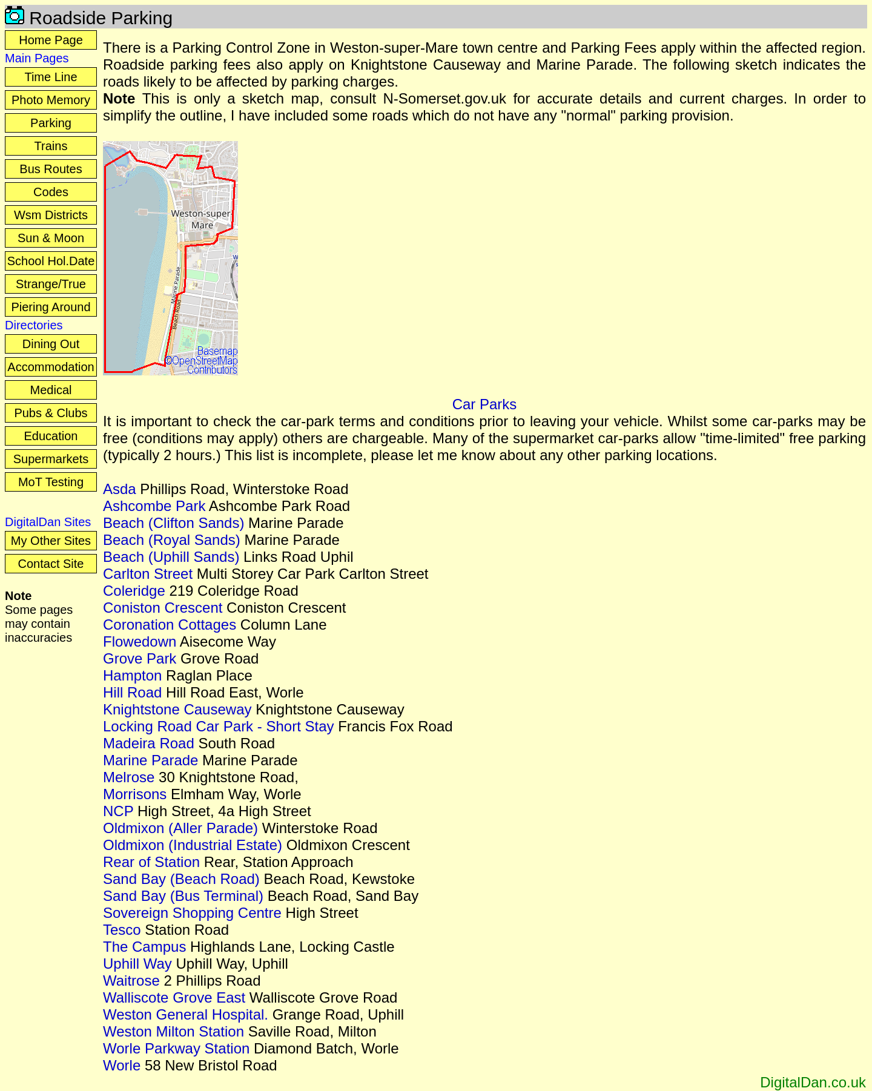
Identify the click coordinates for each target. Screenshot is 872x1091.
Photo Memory (51, 100)
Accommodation (50, 367)
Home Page (51, 40)
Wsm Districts (51, 215)
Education (51, 436)
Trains (51, 146)
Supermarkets (51, 459)
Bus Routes (50, 169)
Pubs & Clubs (50, 413)
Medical (51, 390)
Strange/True (51, 284)
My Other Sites (51, 540)
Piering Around (50, 307)
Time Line (50, 77)
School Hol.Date (51, 261)
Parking (50, 123)
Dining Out (51, 344)
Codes (50, 192)
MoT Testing (51, 482)
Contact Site (51, 563)
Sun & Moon (51, 238)
